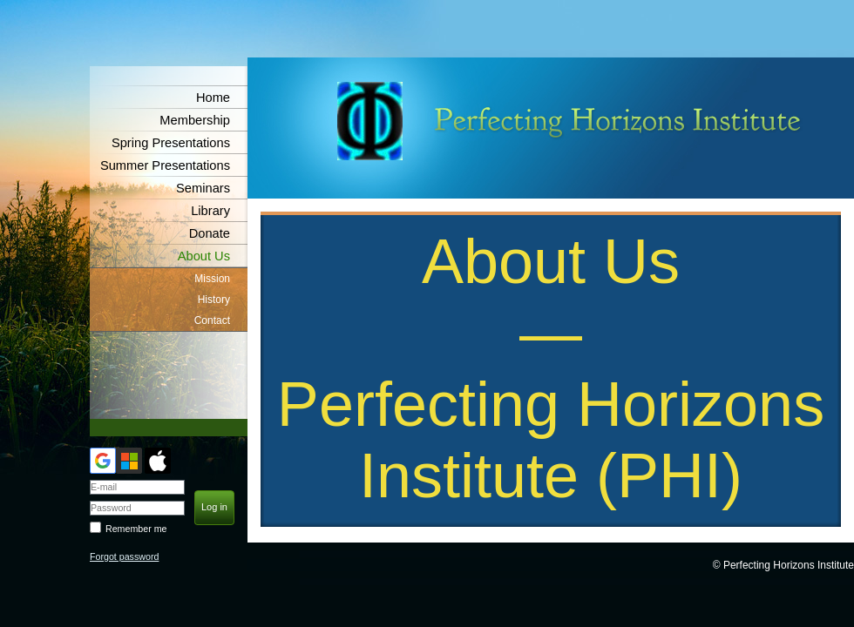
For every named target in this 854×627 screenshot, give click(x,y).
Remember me (135, 528)
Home (213, 97)
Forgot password (124, 556)
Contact (212, 320)
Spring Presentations (171, 143)
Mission (212, 279)
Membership (194, 120)
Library (210, 211)
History (214, 299)
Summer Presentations (165, 165)
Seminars (203, 188)
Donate (209, 233)
